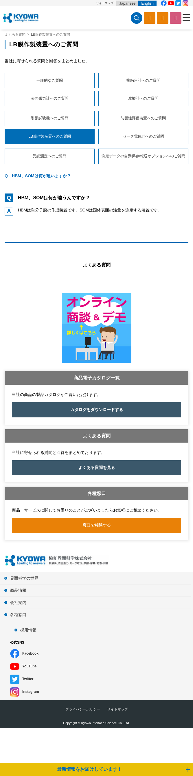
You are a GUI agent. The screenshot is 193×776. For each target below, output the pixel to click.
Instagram (30, 692)
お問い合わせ (175, 18)
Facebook (30, 653)
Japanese (127, 3)
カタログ (149, 18)
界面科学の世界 (24, 578)
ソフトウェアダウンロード (162, 18)
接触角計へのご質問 (143, 80)
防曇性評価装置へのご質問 (143, 118)
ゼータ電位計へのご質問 (143, 136)
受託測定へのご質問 (50, 156)
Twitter (27, 679)
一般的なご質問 (49, 80)
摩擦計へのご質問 (143, 98)
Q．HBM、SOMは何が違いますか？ (38, 176)
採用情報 (28, 630)
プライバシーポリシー (82, 709)
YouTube (29, 666)
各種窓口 (18, 614)
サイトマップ (104, 3)
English (147, 3)
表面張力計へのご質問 (50, 98)
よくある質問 (97, 264)
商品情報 (18, 590)
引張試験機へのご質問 (50, 118)
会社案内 (18, 602)
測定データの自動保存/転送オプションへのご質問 (143, 156)
